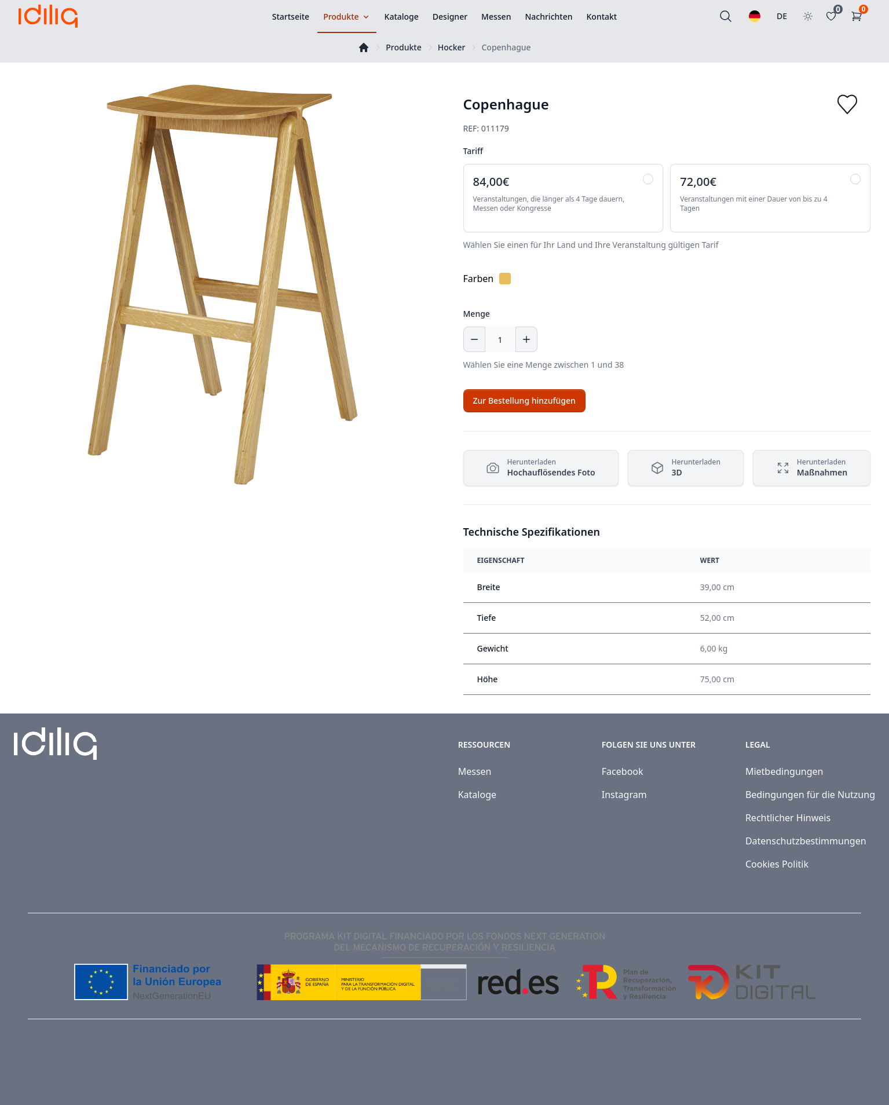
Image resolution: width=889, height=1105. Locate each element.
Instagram (624, 794)
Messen (475, 771)
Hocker (452, 47)
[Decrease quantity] (474, 339)
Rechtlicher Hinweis (788, 817)
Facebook (622, 771)
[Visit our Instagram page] (855, 1071)
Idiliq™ (70, 1071)
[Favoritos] (833, 16)
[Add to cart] (524, 400)
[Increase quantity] (526, 339)
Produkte (403, 47)
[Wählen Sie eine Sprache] (754, 16)
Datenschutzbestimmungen (805, 841)
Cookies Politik (776, 864)
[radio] (563, 198)
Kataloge (477, 794)
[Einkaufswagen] (858, 16)
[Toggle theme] (808, 16)
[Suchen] (726, 16)
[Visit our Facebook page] (830, 1071)
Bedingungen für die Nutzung (810, 794)
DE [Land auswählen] (782, 15)
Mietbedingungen (784, 771)
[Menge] (500, 339)
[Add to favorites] (847, 104)
